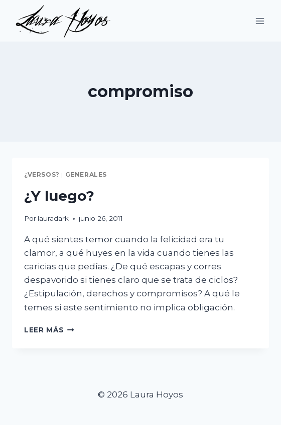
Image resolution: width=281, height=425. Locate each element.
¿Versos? (42, 174)
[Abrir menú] (259, 21)
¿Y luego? (59, 195)
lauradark (53, 218)
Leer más (49, 330)
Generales (86, 174)
